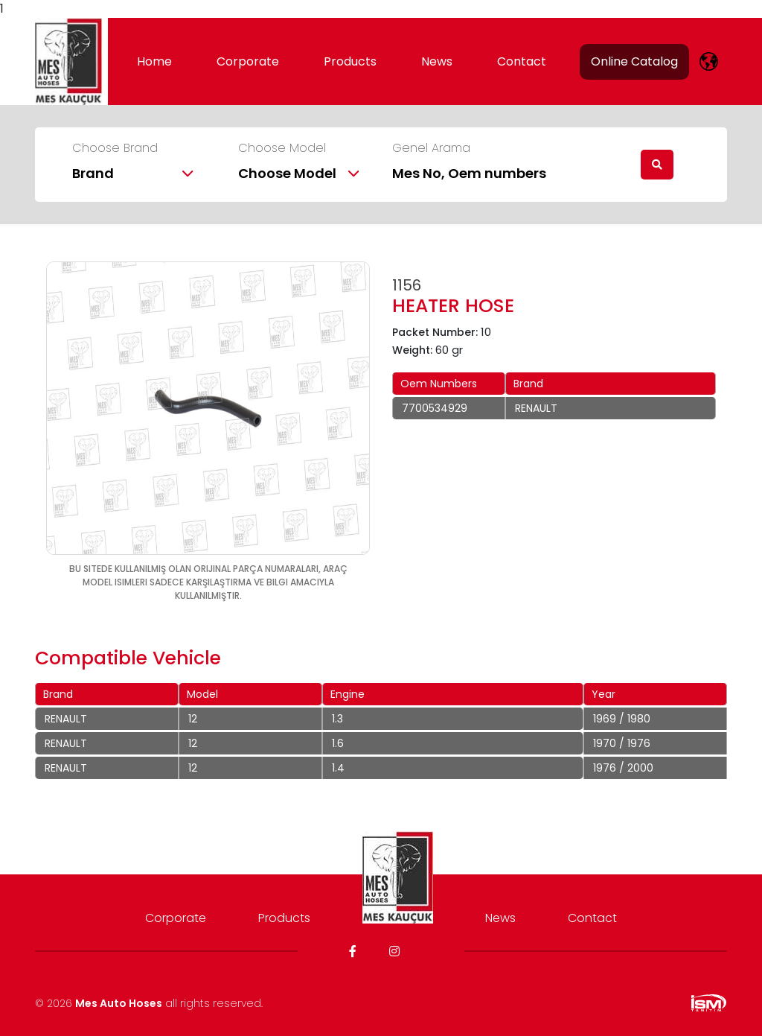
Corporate (248, 61)
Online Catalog (634, 61)
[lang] (709, 61)
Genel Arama (431, 148)
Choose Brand (115, 148)
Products (350, 61)
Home (154, 61)
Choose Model (282, 148)
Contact (521, 61)
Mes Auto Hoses (118, 1003)
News (436, 61)
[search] (657, 164)
